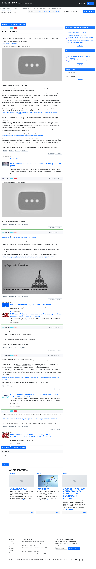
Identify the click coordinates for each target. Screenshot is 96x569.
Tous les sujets (89, 11)
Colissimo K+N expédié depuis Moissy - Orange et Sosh (80, 38)
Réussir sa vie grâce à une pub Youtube (78, 35)
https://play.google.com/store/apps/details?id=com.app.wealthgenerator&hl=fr (22, 135)
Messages (26, 3)
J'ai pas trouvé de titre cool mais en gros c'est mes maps (80, 60)
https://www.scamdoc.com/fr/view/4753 (12, 336)
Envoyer (5, 464)
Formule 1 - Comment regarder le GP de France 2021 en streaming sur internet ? (74, 493)
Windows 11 (43, 488)
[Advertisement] (48, 18)
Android (11, 550)
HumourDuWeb (24, 8)
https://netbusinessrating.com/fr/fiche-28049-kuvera (16, 341)
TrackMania (12, 548)
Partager (57, 153)
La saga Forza (12, 544)
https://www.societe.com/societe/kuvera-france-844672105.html (19, 237)
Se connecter (82, 3)
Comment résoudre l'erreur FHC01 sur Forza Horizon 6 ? (52, 11)
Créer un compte (74, 548)
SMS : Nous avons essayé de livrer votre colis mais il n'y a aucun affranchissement (80, 41)
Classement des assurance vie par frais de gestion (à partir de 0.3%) (33, 544)
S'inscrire (90, 3)
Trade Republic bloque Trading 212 (77, 32)
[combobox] (73, 11)
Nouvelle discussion (18, 24)
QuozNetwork (9, 2)
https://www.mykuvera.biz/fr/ (9, 43)
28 (57, 512)
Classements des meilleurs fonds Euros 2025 (34, 541)
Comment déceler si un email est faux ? (78, 34)
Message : (4, 455)
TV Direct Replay (5, 8)
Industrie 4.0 (34, 8)
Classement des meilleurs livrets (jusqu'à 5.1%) (34, 548)
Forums (20, 3)
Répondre (5, 24)
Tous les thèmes (13, 553)
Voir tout (80, 45)
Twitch (31, 3)
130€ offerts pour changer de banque (50, 8)
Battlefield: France (72, 55)
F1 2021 (11, 541)
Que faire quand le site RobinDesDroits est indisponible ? (79, 57)
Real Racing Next (19, 488)
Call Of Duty (12, 546)
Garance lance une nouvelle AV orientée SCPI (34, 554)
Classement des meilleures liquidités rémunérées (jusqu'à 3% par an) (31, 550)
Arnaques (8, 11)
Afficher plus (26, 500)
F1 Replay (14, 8)
